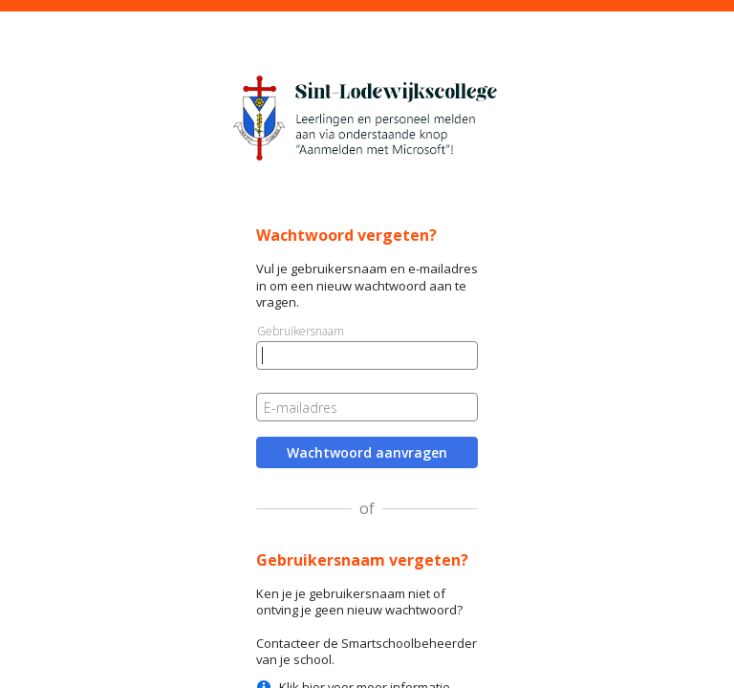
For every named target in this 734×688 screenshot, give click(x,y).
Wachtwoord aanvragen (367, 452)
